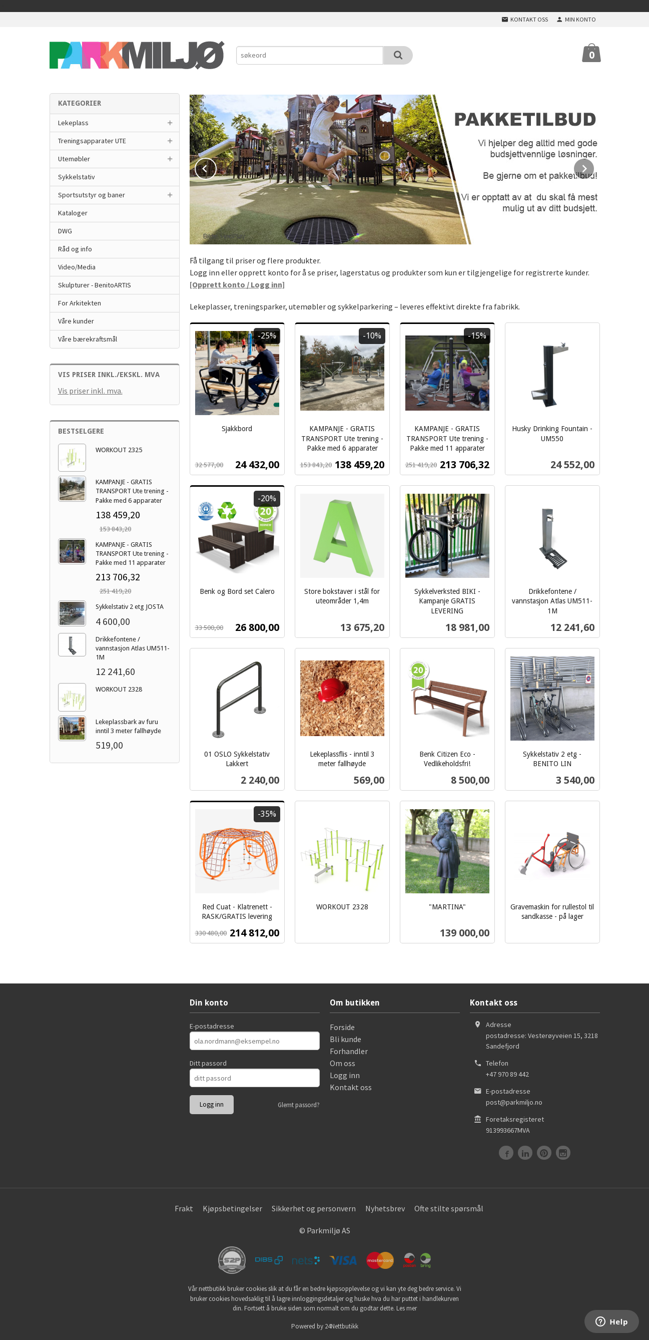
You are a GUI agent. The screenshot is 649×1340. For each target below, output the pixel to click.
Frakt (184, 1207)
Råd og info (75, 248)
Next (594, 166)
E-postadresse (212, 1025)
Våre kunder (76, 320)
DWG (65, 230)
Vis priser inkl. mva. (90, 391)
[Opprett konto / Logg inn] (237, 283)
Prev (216, 166)
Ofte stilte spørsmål (448, 1207)
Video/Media (77, 266)
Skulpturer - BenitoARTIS (94, 284)
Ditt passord (208, 1062)
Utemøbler (74, 158)
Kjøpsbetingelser (232, 1207)
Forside (342, 1026)
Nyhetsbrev (385, 1207)
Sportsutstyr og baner (91, 194)
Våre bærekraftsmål (87, 339)
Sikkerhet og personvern (314, 1207)
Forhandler (349, 1050)
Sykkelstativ (76, 176)
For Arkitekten (79, 302)
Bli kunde (345, 1038)
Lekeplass (73, 122)
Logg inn (345, 1074)
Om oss (342, 1062)
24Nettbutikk (341, 1325)
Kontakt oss (351, 1086)
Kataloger (73, 212)
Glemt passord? (299, 1104)
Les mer (406, 1307)
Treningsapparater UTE (92, 140)
